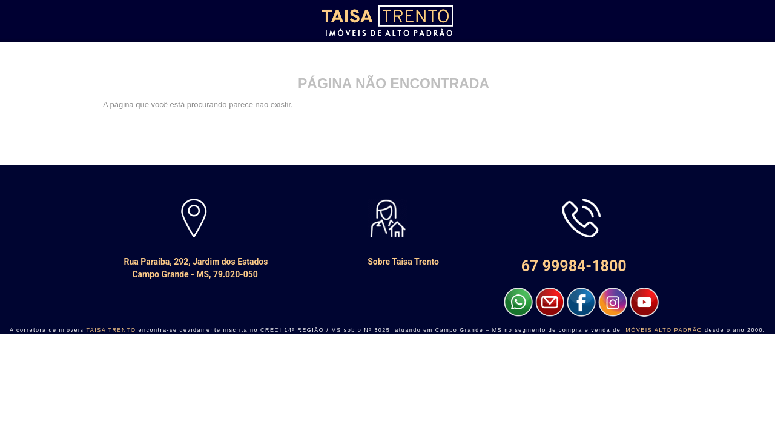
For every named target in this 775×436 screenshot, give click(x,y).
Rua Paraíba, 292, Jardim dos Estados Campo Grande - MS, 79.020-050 (194, 268)
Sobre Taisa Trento (387, 261)
